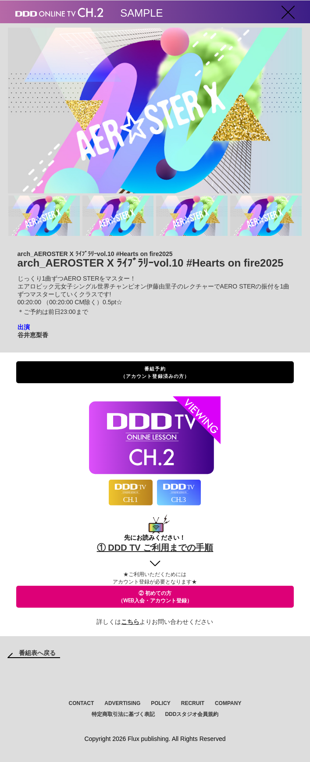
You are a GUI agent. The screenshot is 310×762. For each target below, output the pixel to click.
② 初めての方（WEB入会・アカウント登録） (155, 596)
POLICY (161, 703)
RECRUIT (192, 703)
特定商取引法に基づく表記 (123, 714)
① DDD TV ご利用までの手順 (155, 547)
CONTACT (81, 703)
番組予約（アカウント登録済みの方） (155, 372)
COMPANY (228, 703)
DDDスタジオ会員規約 (191, 714)
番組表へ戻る (37, 652)
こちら (130, 621)
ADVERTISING (122, 703)
